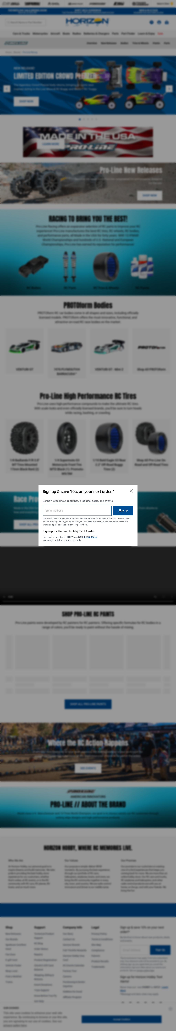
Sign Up (123, 510)
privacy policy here (78, 525)
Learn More (90, 537)
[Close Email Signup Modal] (131, 491)
